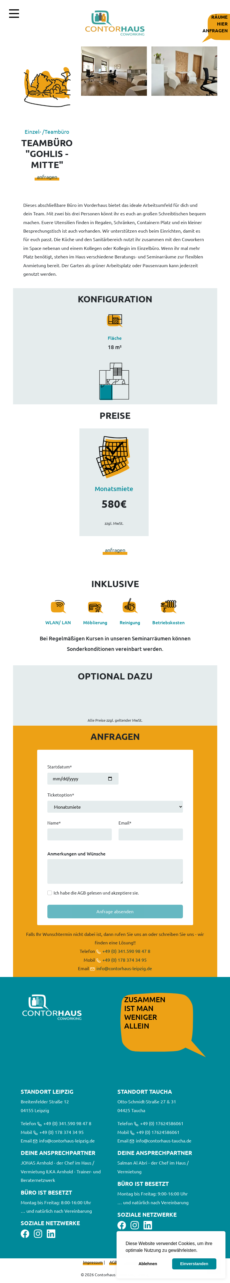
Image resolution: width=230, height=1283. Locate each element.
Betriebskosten (168, 622)
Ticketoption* (60, 794)
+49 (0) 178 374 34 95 (121, 960)
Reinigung (130, 622)
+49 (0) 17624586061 (158, 1123)
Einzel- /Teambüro (47, 131)
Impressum (93, 1262)
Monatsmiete (114, 488)
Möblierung (95, 622)
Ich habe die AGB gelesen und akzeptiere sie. (96, 892)
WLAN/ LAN (58, 622)
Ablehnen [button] (147, 1263)
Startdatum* (59, 766)
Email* (125, 822)
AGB (113, 1262)
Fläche (115, 338)
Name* (54, 822)
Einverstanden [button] (194, 1263)
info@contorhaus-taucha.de (160, 1140)
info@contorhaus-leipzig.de (121, 968)
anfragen (47, 177)
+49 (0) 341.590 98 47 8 (123, 951)
